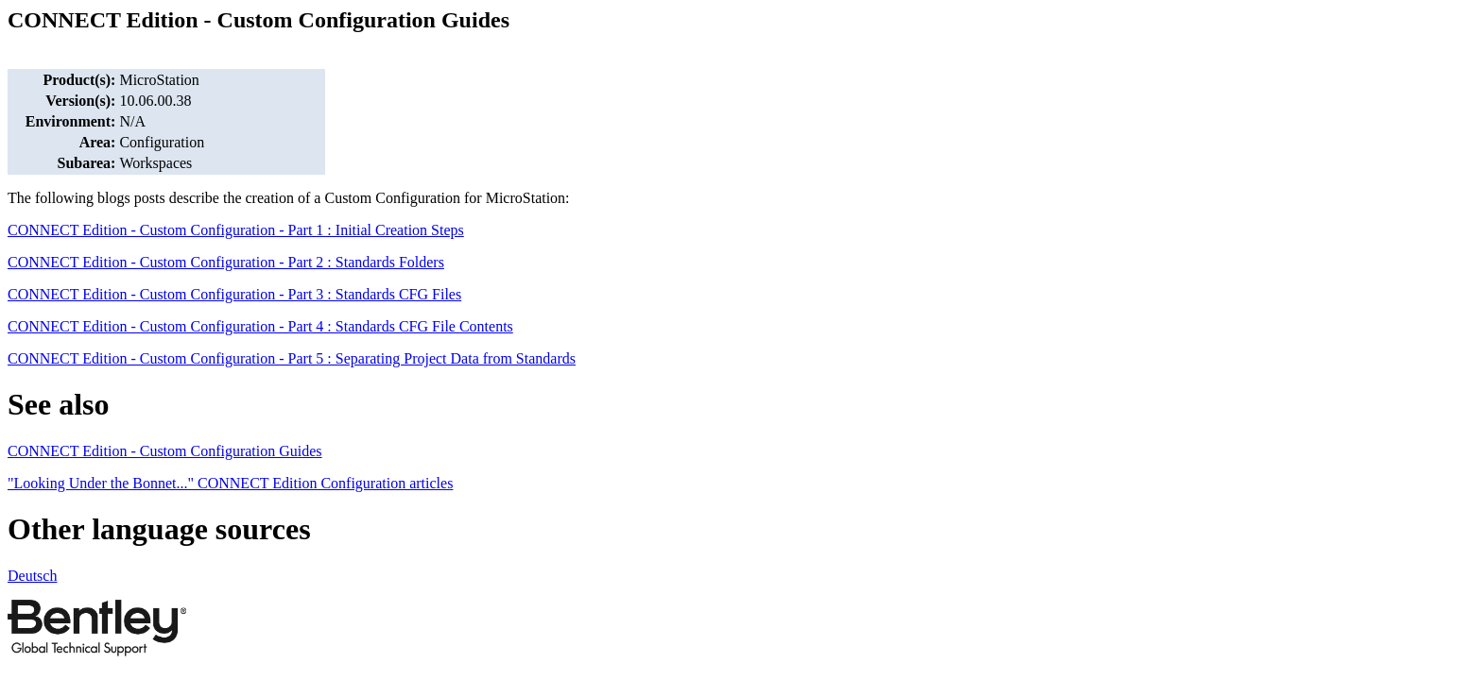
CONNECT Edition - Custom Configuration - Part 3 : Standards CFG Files (234, 294)
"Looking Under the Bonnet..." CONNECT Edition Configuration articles (230, 483)
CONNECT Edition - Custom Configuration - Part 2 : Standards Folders (226, 262)
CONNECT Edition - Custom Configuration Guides (165, 451)
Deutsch (32, 576)
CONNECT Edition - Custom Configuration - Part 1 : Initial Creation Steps (236, 230)
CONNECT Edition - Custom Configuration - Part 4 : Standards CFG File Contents (260, 326)
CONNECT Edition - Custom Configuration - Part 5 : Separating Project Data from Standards (292, 358)
